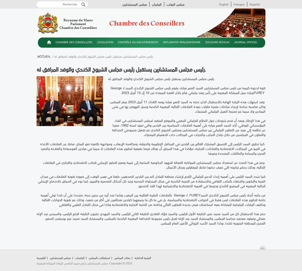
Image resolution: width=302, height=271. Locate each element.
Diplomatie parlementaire (182, 42)
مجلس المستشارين (134, 4)
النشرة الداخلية (142, 257)
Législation (105, 42)
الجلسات (79, 257)
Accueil (43, 56)
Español (255, 4)
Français (239, 4)
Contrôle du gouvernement (138, 42)
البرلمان (157, 4)
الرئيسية (49, 43)
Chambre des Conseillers (73, 42)
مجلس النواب (176, 4)
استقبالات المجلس (99, 257)
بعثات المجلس (122, 257)
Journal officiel (246, 42)
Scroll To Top (262, 248)
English (224, 4)
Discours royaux (217, 42)
